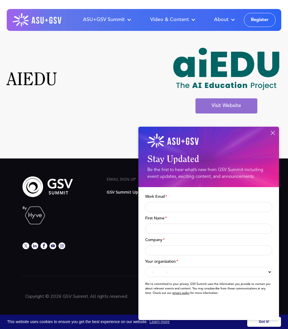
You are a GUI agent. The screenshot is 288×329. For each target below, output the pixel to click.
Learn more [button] (160, 321)
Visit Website (226, 105)
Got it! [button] (264, 322)
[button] (107, 20)
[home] (37, 20)
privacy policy (181, 293)
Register (260, 20)
